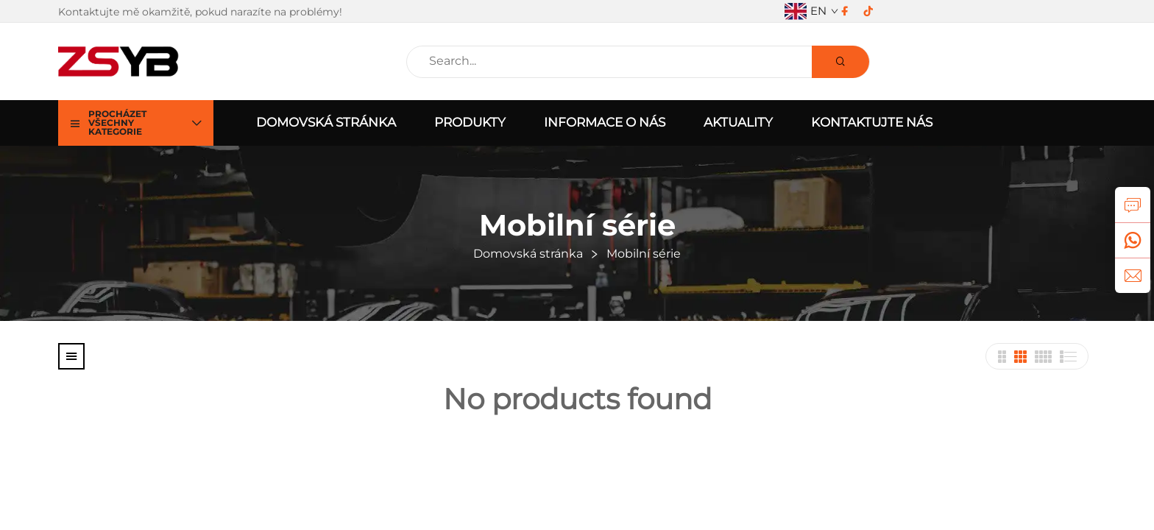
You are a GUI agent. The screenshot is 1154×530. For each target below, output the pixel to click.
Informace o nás (604, 122)
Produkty (470, 122)
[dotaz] (1132, 204)
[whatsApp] (1132, 240)
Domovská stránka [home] (326, 122)
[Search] (840, 62)
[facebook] (845, 11)
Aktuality (738, 122)
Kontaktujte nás (871, 122)
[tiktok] (868, 11)
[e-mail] (1132, 275)
